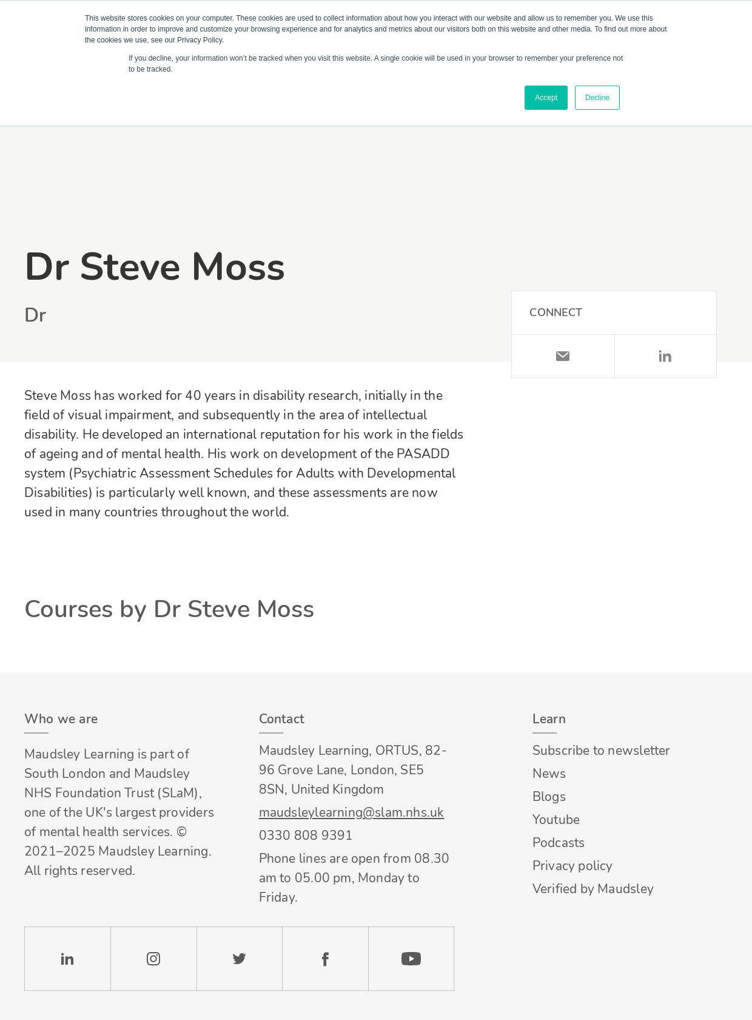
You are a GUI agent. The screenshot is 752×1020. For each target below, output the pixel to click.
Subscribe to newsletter (601, 750)
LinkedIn (665, 356)
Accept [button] (546, 97)
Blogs (549, 796)
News (549, 773)
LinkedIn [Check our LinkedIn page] (67, 959)
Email (562, 356)
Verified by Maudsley (593, 888)
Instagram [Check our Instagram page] (153, 959)
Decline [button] (597, 97)
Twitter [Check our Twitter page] (239, 959)
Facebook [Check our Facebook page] (325, 959)
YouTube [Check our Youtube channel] (411, 959)
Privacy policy (572, 865)
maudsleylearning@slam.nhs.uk (352, 812)
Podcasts (558, 842)
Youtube (556, 819)
